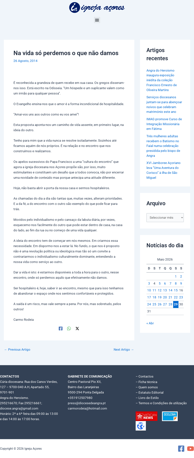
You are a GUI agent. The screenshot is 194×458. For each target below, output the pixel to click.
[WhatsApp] (69, 328)
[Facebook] (61, 328)
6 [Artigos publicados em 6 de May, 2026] (165, 283)
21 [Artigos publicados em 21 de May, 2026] (170, 297)
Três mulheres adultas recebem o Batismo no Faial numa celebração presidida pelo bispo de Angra (163, 145)
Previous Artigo (17, 349)
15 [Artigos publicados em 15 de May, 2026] (176, 290)
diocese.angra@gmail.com (19, 408)
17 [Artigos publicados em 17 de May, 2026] (149, 297)
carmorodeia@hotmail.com (87, 408)
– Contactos (144, 376)
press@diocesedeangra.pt (87, 403)
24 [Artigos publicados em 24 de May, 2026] (149, 304)
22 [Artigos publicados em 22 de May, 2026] (176, 297)
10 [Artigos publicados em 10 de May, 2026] (149, 290)
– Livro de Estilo (147, 398)
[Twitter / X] (77, 328)
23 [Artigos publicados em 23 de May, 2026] (181, 297)
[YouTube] (190, 448)
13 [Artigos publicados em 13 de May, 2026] (165, 290)
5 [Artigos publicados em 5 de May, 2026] (160, 283)
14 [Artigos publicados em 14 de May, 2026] (170, 290)
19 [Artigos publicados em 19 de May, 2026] (160, 297)
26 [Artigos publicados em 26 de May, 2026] (160, 304)
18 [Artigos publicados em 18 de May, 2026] (154, 297)
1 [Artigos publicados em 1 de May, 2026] (176, 276)
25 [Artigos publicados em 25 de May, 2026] (154, 304)
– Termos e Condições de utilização (161, 403)
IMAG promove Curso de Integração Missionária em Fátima (164, 123)
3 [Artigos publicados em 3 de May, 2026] (149, 283)
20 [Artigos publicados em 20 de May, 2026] (165, 297)
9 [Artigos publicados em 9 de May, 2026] (181, 283)
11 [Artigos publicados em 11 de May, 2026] (154, 290)
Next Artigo (124, 349)
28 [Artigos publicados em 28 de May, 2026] (170, 304)
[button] (97, 20)
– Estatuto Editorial (149, 392)
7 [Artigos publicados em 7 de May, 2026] (170, 283)
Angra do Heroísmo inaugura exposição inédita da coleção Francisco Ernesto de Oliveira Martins (161, 80)
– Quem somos (147, 387)
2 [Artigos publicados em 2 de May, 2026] (181, 276)
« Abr (150, 322)
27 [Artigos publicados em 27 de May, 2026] (165, 304)
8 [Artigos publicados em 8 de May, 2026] (176, 283)
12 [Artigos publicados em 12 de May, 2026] (160, 290)
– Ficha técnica (146, 382)
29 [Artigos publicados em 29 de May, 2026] (176, 303)
